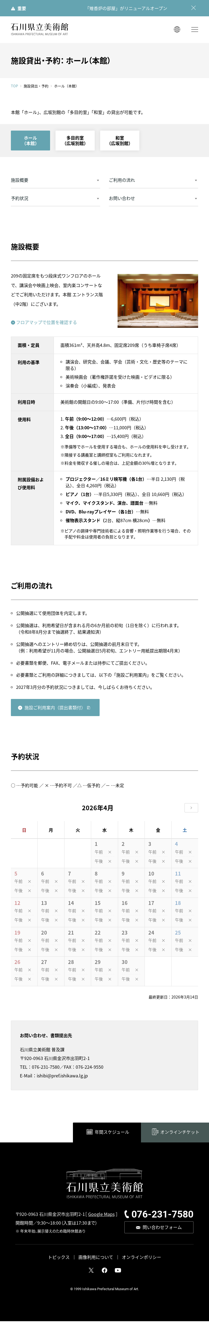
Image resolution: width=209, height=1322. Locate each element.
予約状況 (19, 199)
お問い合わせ (122, 199)
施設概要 (19, 180)
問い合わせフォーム (162, 1228)
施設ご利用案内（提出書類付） (54, 708)
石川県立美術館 (39, 30)
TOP (14, 86)
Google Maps (101, 1214)
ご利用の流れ (122, 180)
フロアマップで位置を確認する (46, 323)
